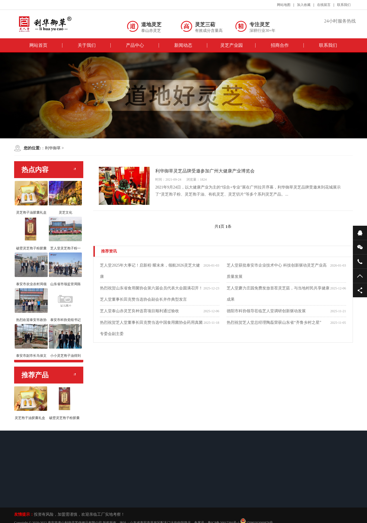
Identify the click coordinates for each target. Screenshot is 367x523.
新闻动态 (183, 45)
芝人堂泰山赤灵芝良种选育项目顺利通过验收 (139, 311)
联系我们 (328, 45)
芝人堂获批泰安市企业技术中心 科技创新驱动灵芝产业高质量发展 (277, 271)
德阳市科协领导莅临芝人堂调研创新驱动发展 (266, 311)
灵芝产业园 (231, 45)
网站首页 (38, 45)
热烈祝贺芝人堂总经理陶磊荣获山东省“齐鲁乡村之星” (274, 322)
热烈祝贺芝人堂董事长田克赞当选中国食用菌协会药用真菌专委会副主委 (151, 328)
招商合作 (280, 45)
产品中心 (135, 45)
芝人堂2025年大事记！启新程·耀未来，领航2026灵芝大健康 (150, 271)
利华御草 (53, 148)
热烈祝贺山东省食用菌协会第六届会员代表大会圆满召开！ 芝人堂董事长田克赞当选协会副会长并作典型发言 (151, 294)
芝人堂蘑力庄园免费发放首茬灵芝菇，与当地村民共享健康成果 (278, 294)
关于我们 (87, 45)
